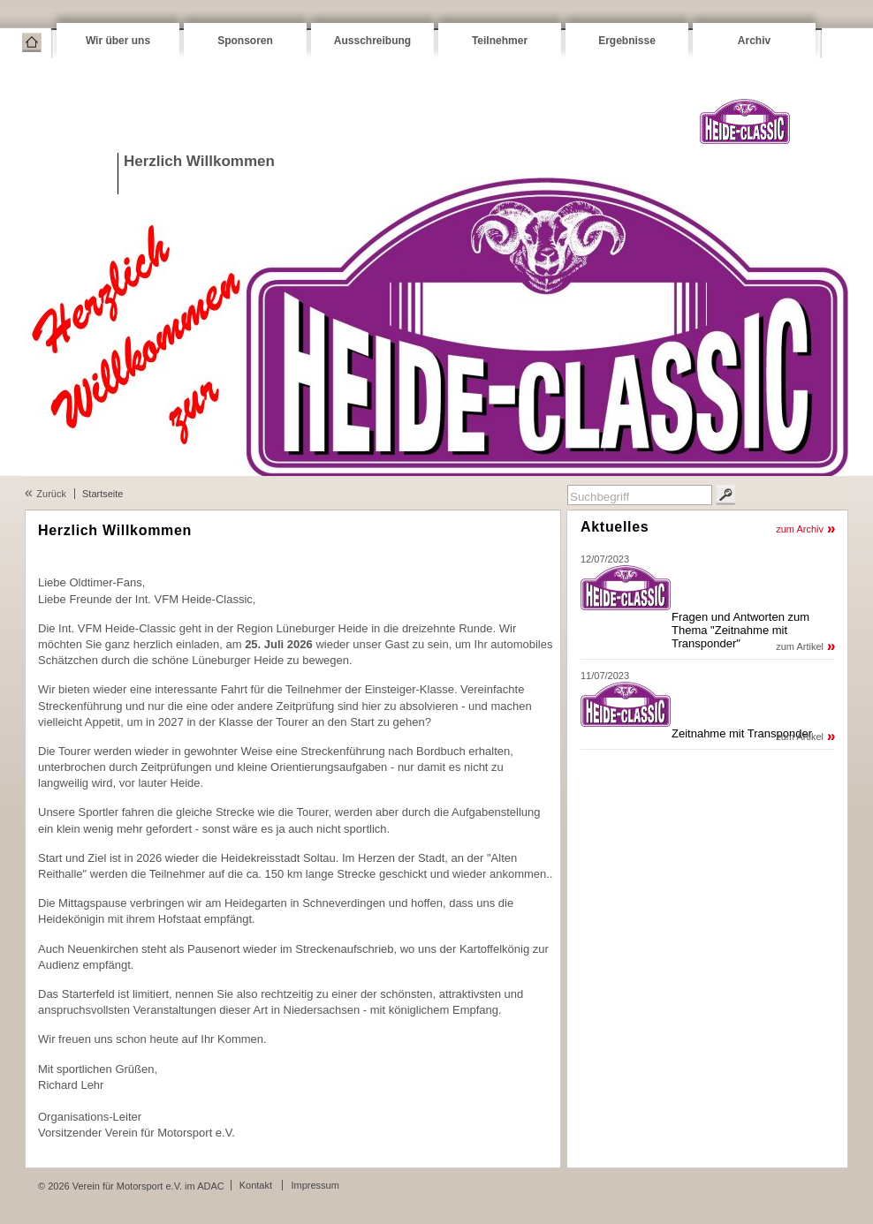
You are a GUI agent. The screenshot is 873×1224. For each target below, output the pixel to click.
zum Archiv (800, 529)
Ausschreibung (372, 40)
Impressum (314, 1185)
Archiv (754, 40)
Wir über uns (118, 40)
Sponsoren (245, 40)
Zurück (51, 493)
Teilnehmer (500, 40)
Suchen (725, 495)
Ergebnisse (627, 40)
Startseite (32, 42)
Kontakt (255, 1185)
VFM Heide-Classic (744, 121)
